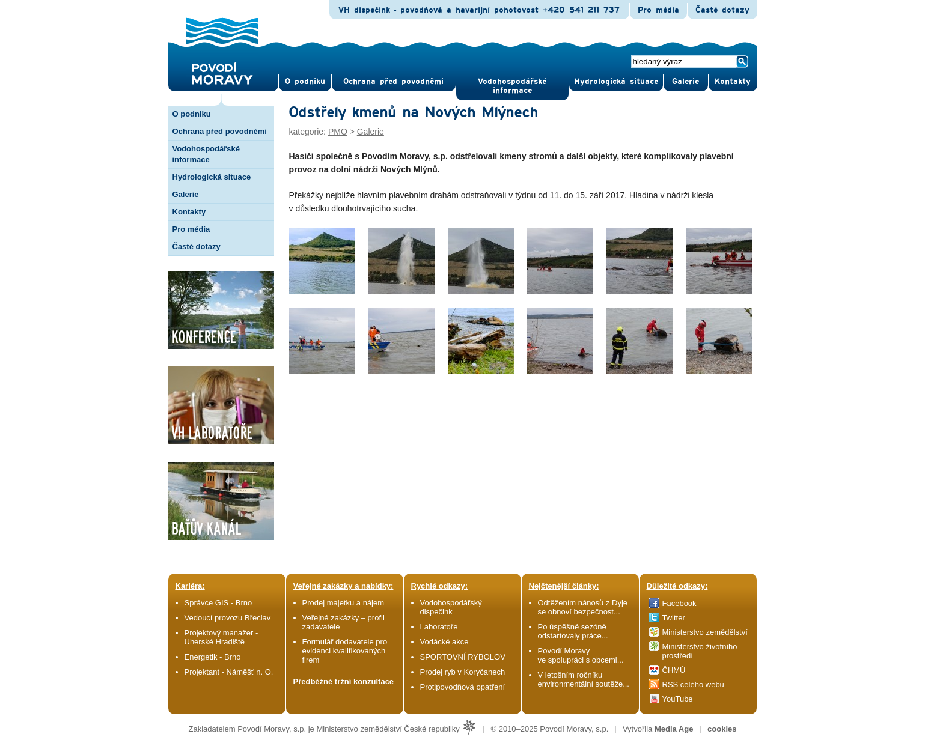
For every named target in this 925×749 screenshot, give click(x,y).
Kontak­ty (733, 81)
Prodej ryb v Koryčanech (462, 671)
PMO (337, 131)
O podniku (191, 113)
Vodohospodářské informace (512, 86)
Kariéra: (190, 585)
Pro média (658, 10)
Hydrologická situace (616, 81)
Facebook (679, 603)
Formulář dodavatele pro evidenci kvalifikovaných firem (345, 650)
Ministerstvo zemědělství (705, 632)
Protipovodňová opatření (462, 686)
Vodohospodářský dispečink (451, 607)
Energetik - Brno (213, 656)
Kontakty (189, 211)
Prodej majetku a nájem (343, 602)
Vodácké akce (444, 641)
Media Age (674, 728)
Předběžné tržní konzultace (343, 681)
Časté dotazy (722, 10)
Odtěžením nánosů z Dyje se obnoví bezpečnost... (583, 607)
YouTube (677, 698)
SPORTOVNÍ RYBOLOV (462, 656)
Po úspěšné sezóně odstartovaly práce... (573, 631)
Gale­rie (685, 81)
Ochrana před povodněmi (219, 131)
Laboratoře (439, 626)
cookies (721, 728)
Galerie (185, 194)
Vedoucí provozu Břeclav (228, 617)
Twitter (673, 617)
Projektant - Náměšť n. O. (229, 671)
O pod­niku (305, 81)
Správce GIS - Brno (218, 602)
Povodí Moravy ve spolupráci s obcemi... (581, 655)
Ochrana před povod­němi (393, 81)
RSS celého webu (693, 684)
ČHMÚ (674, 670)
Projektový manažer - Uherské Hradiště (221, 637)
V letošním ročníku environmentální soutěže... (583, 679)
